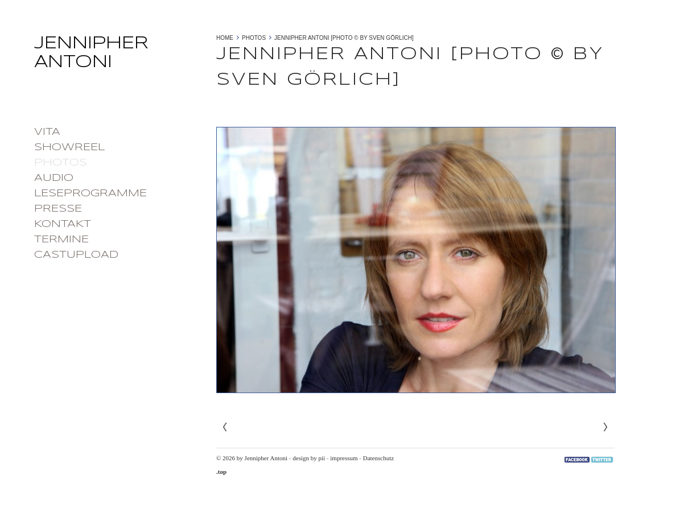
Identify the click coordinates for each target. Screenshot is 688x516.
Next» (605, 427)
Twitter (602, 460)
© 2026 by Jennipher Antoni (251, 458)
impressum (343, 458)
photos (60, 163)
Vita (47, 132)
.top (221, 471)
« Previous (225, 427)
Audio (53, 178)
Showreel (69, 147)
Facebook (577, 460)
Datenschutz (378, 458)
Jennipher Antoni (119, 56)
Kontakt (62, 224)
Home (224, 38)
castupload (76, 255)
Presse (58, 209)
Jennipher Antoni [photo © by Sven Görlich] (344, 38)
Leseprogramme (90, 193)
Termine (61, 239)
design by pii (308, 458)
